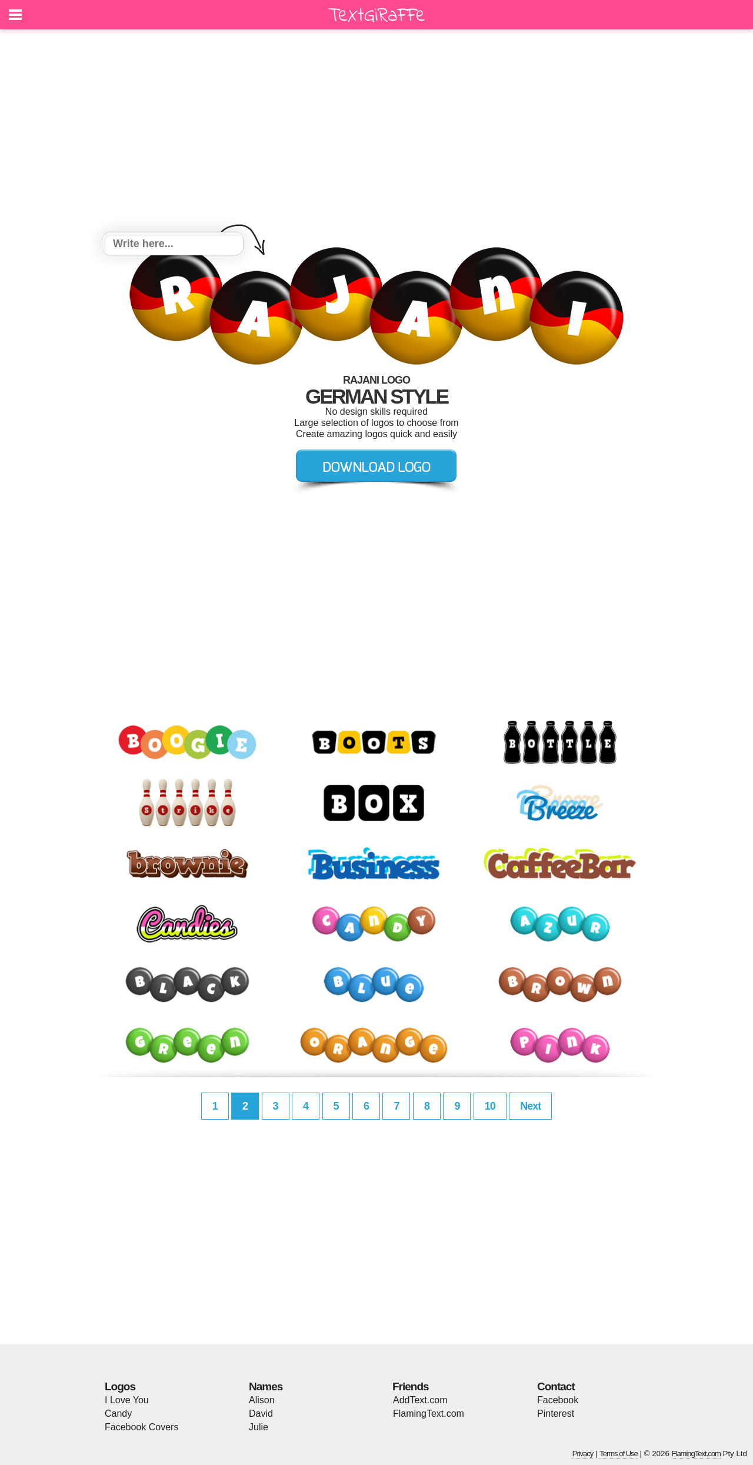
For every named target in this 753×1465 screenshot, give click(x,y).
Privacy (583, 1453)
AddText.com (420, 1400)
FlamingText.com (428, 1414)
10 (490, 1106)
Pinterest (555, 1414)
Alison (262, 1400)
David (261, 1414)
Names (265, 1386)
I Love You (127, 1400)
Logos (120, 1386)
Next (530, 1106)
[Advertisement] (376, 132)
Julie (258, 1427)
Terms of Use (618, 1453)
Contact (556, 1386)
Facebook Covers (141, 1427)
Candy (118, 1414)
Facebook (557, 1400)
